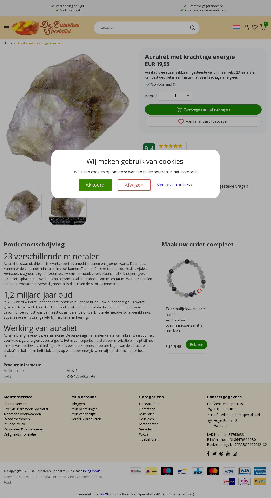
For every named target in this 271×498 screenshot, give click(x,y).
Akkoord (95, 185)
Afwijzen (134, 185)
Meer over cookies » (174, 184)
